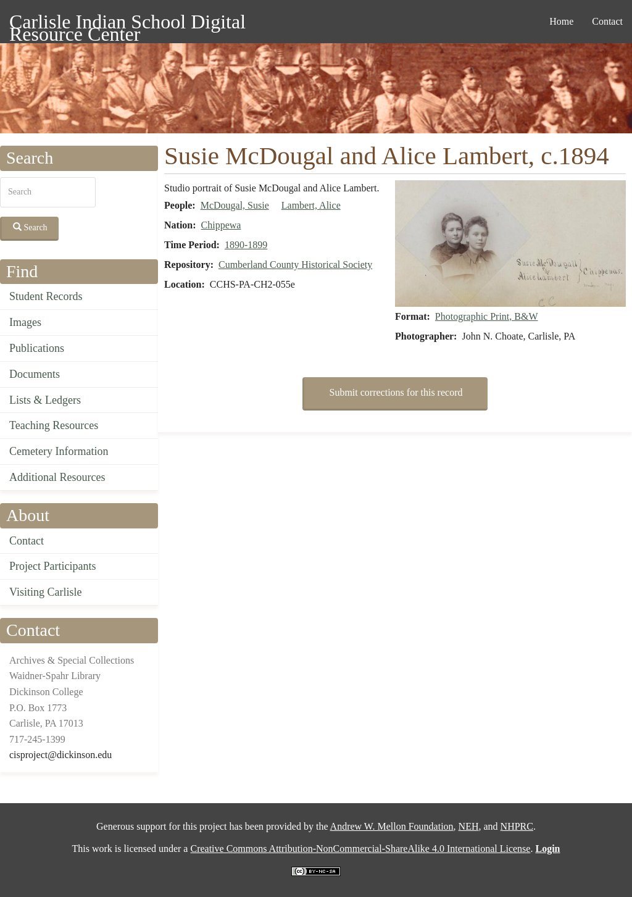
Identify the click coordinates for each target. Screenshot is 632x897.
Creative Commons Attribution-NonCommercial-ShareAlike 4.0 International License (360, 848)
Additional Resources (57, 477)
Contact (607, 21)
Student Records (46, 296)
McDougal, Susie (235, 205)
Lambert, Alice (311, 205)
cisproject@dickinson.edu (60, 754)
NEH (469, 826)
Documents (34, 374)
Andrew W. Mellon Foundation (392, 826)
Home (561, 21)
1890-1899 (246, 245)
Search (30, 227)
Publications (36, 348)
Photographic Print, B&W (486, 316)
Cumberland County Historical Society (295, 264)
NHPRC (517, 826)
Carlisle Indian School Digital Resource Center (127, 23)
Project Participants (52, 566)
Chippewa (221, 225)
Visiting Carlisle (45, 592)
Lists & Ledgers (45, 400)
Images (25, 322)
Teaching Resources (53, 425)
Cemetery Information (58, 451)
